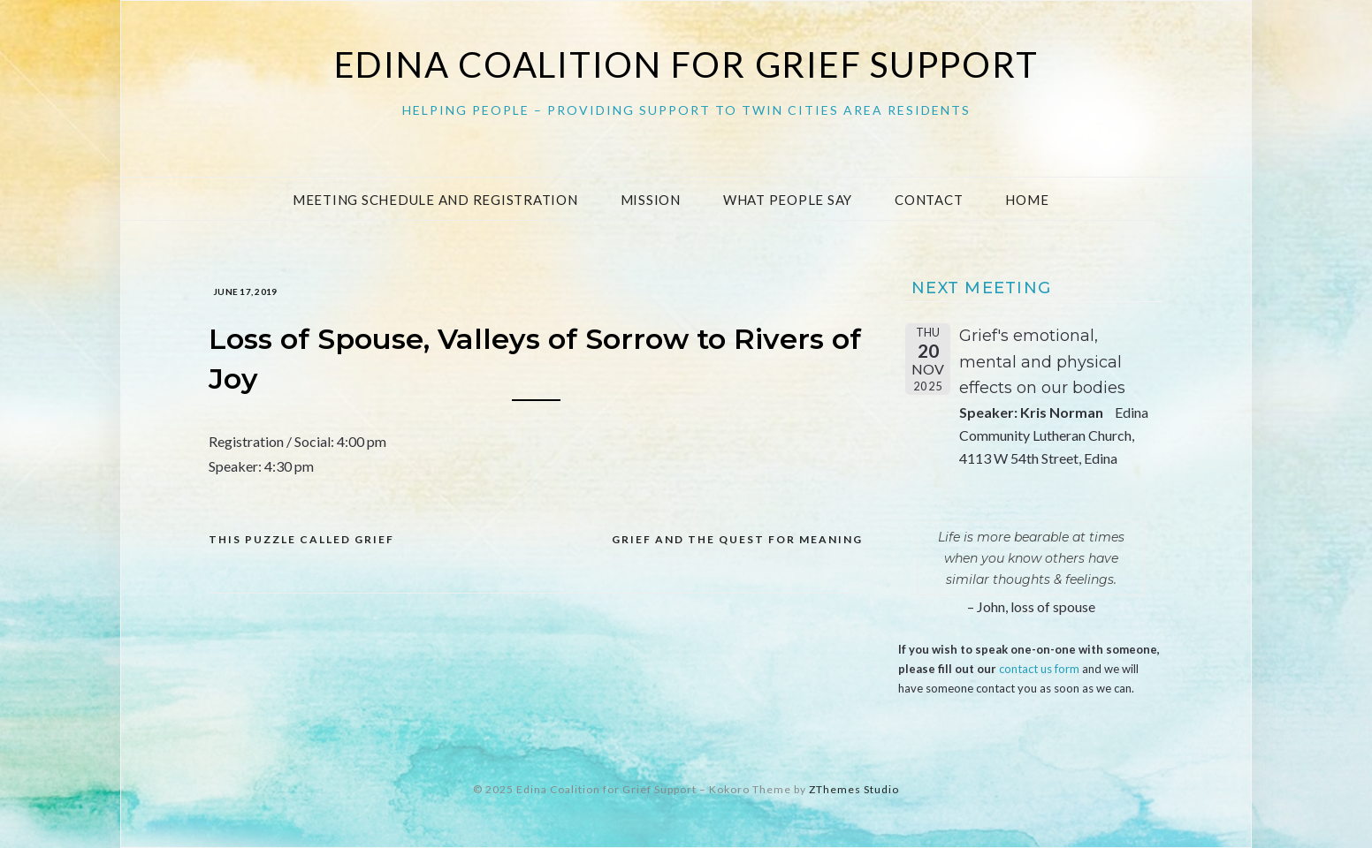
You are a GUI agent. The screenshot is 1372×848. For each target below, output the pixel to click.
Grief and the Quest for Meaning (737, 539)
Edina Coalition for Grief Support (686, 64)
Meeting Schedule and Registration (435, 200)
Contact (929, 200)
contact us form (1039, 669)
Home (1026, 200)
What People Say (787, 200)
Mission (651, 200)
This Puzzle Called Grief (301, 539)
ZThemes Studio (854, 789)
